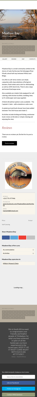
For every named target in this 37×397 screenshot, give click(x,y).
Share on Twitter (14, 238)
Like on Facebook (13, 383)
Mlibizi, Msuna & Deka (10, 263)
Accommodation (8, 250)
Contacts (32, 59)
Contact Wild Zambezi (14, 395)
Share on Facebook (6, 238)
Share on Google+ (22, 238)
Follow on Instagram (14, 389)
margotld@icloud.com (10, 211)
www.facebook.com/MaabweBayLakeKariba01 (18, 204)
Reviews (14, 59)
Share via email (31, 238)
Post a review (9, 143)
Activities (6, 253)
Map (23, 59)
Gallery (4, 59)
